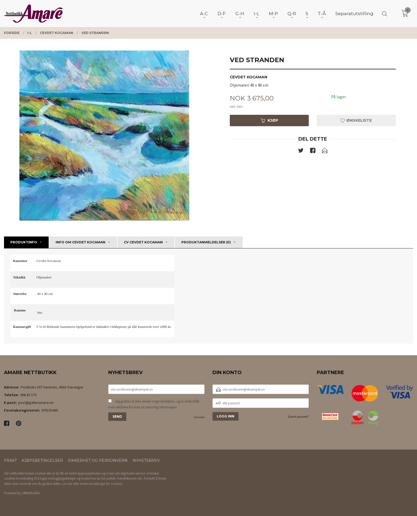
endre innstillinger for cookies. (101, 483)
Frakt (10, 460)
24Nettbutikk (31, 493)
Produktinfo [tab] (23, 242)
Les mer (199, 417)
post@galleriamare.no (36, 402)
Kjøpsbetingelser (42, 460)
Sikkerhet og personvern (98, 460)
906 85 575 (28, 394)
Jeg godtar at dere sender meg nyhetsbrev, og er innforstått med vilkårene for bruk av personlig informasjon (153, 404)
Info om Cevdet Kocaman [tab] (80, 242)
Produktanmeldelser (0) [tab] (206, 242)
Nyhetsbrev (146, 460)
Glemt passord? (298, 416)
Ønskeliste (356, 120)
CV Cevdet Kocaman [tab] (143, 242)
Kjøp (269, 120)
